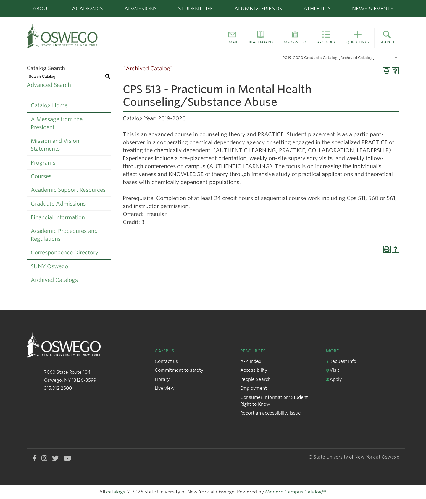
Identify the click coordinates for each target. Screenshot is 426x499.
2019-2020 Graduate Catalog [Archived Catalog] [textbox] (329, 58)
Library (162, 379)
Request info (341, 361)
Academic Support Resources (68, 190)
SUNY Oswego (49, 266)
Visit (332, 370)
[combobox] (340, 57)
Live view (165, 388)
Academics (87, 9)
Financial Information (58, 217)
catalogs (115, 492)
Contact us (166, 361)
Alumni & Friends (258, 9)
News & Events (372, 9)
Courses (41, 176)
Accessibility (253, 370)
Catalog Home (49, 105)
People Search (255, 379)
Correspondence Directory (64, 252)
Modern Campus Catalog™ (295, 492)
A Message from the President (57, 123)
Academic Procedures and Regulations (64, 235)
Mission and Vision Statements (55, 145)
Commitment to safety (179, 370)
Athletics (317, 9)
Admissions (140, 9)
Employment (253, 388)
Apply (334, 379)
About (42, 9)
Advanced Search (49, 85)
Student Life (195, 9)
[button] (232, 38)
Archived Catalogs (54, 280)
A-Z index (250, 361)
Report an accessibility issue (270, 413)
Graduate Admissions (58, 204)
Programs (43, 163)
